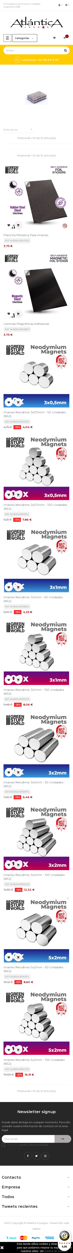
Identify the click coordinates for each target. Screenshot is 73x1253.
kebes (36, 1228)
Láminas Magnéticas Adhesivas (26, 324)
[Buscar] (36, 50)
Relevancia (19, 129)
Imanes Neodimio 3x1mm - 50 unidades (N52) (33, 599)
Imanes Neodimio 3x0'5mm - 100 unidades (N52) (35, 507)
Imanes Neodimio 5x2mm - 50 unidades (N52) (33, 969)
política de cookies (56, 1251)
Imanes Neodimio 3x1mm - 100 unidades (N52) (34, 691)
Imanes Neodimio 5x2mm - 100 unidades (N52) (34, 1062)
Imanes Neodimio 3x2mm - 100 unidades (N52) (34, 877)
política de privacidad (34, 1144)
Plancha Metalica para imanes (26, 235)
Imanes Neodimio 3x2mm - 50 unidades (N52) (33, 784)
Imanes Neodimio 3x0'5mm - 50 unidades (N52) (35, 414)
